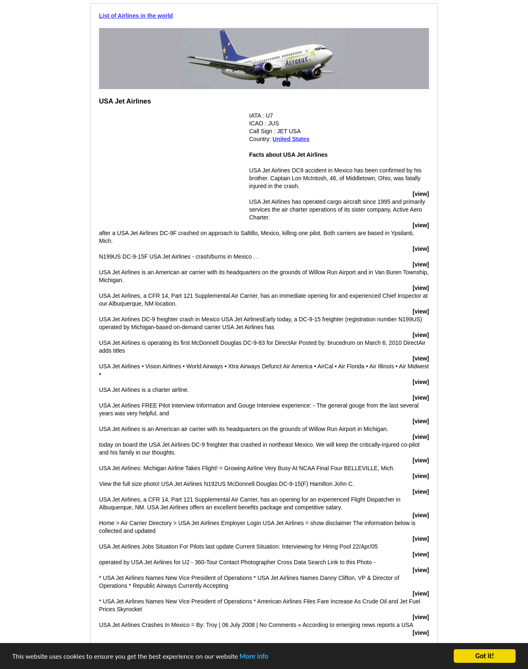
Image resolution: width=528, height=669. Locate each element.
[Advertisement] (168, 169)
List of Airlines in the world (136, 15)
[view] (420, 194)
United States (291, 139)
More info (254, 657)
